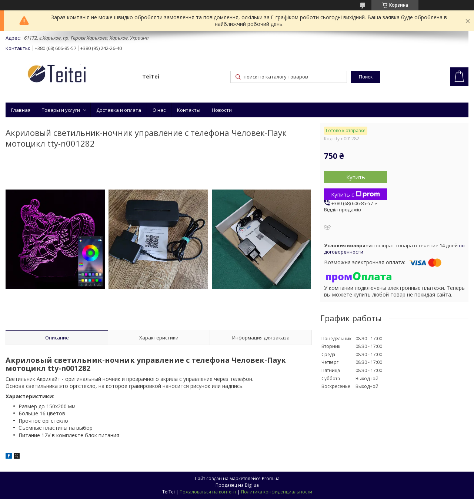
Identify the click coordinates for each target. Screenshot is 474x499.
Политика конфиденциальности (276, 492)
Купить (355, 177)
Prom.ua (271, 478)
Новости (222, 110)
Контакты (188, 110)
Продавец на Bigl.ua (237, 485)
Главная (20, 110)
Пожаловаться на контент (208, 492)
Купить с (355, 194)
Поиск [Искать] (366, 77)
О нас (159, 110)
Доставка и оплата (118, 110)
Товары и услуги (61, 110)
